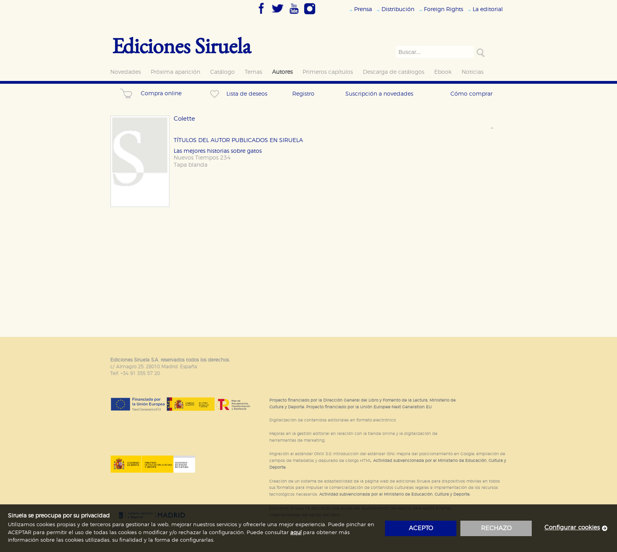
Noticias (472, 72)
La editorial (488, 9)
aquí (295, 532)
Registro (303, 94)
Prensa (363, 9)
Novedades (125, 72)
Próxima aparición (175, 72)
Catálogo (222, 72)
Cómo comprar (471, 94)
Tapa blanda (190, 165)
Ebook (443, 72)
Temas (253, 72)
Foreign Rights (443, 9)
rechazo (496, 528)
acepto (421, 528)
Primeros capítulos (328, 72)
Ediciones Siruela (181, 45)
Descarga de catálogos (393, 72)
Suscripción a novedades (379, 94)
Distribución (397, 9)
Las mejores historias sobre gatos (218, 151)
